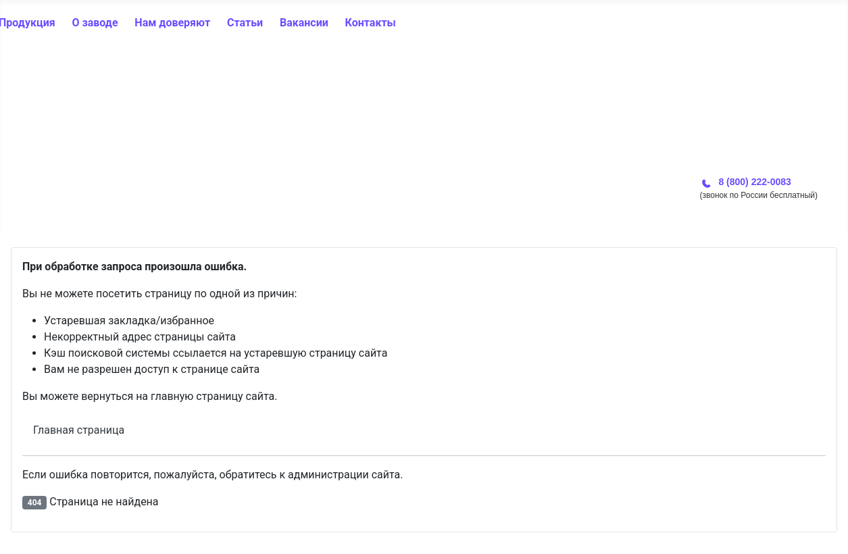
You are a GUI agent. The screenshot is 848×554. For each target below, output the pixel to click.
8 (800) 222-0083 (754, 181)
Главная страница (78, 430)
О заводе (95, 22)
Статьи (245, 22)
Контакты (370, 22)
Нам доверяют (172, 22)
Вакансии (304, 22)
